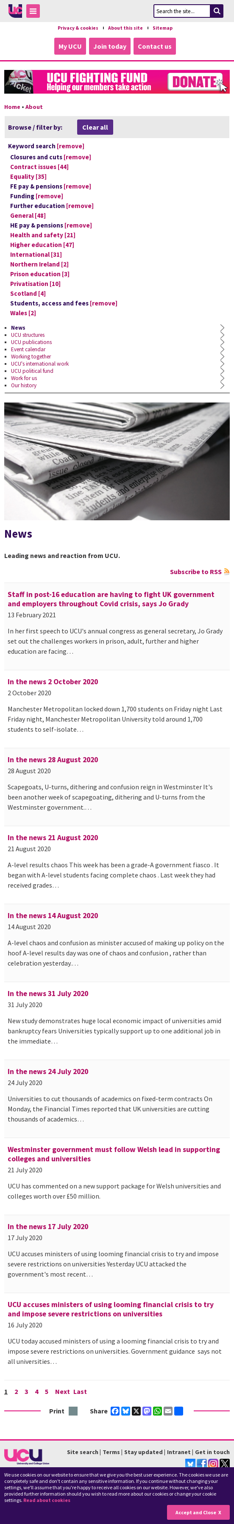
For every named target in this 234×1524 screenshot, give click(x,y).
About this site (125, 28)
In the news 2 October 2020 (53, 681)
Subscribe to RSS (196, 571)
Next (62, 1391)
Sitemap (163, 28)
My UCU (70, 46)
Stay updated (143, 1452)
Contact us (155, 46)
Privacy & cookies (78, 28)
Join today (109, 46)
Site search (82, 1452)
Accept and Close (196, 1512)
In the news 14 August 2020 (53, 915)
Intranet (179, 1452)
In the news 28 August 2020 (53, 759)
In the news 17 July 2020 (48, 1226)
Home (12, 107)
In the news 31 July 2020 (48, 993)
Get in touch (212, 1452)
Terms (111, 1452)
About (34, 107)
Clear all (95, 127)
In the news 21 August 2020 (53, 837)
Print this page (74, 1411)
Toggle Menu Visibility (35, 12)
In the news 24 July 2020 (48, 1071)
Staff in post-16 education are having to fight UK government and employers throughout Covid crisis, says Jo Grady (111, 599)
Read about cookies (46, 1500)
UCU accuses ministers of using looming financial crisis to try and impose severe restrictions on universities (111, 1309)
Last (80, 1391)
